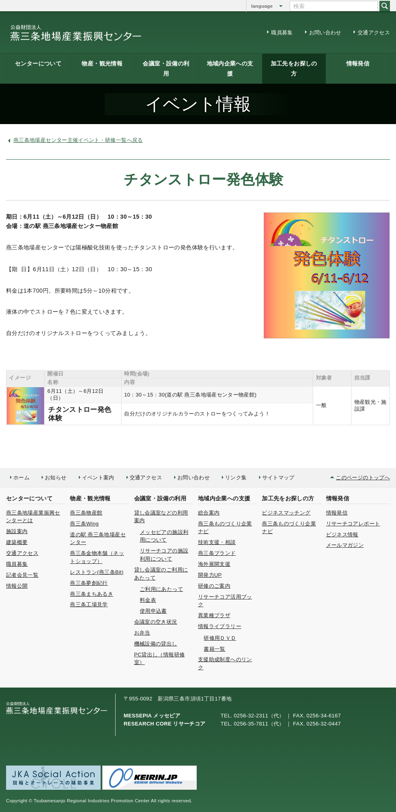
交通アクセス (374, 33)
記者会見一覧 (22, 575)
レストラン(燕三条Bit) (96, 572)
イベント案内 (98, 478)
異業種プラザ (214, 615)
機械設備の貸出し (155, 644)
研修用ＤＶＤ (220, 638)
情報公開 (16, 586)
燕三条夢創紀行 (89, 583)
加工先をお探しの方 (294, 68)
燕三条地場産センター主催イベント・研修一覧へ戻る (78, 140)
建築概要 (16, 542)
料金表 (148, 600)
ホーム (21, 478)
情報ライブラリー (219, 626)
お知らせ (55, 478)
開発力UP (210, 575)
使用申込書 (153, 611)
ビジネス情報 (342, 534)
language (262, 6)
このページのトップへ (363, 478)
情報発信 (357, 63)
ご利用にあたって (161, 589)
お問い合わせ (325, 33)
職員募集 (282, 33)
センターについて (38, 63)
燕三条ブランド (217, 553)
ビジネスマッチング (286, 513)
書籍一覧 (214, 649)
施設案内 (16, 531)
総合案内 (208, 513)
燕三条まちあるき (91, 594)
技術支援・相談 (217, 542)
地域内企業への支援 (230, 68)
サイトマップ (278, 478)
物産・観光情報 (102, 63)
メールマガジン (345, 545)
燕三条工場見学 (89, 604)
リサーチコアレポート (353, 524)
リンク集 (235, 478)
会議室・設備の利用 (166, 68)
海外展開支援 (214, 564)
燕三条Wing (84, 524)
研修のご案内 (214, 586)
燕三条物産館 (86, 513)
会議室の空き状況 (155, 622)
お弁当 (142, 633)
